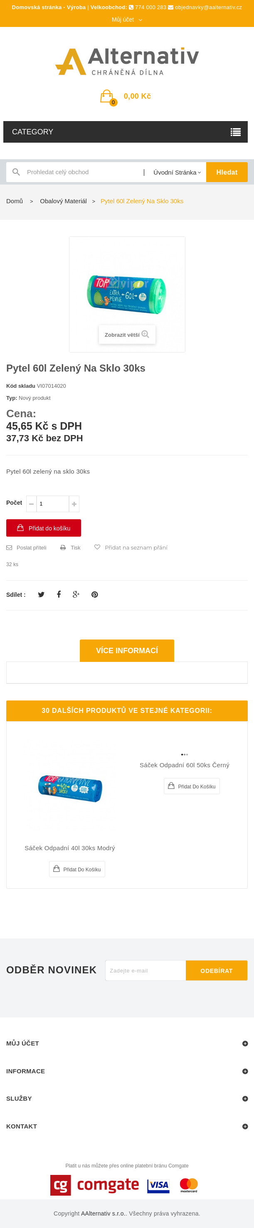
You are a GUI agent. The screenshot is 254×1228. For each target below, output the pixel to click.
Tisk (75, 548)
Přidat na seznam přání (136, 547)
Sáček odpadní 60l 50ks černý (184, 765)
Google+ (76, 594)
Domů (14, 200)
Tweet (41, 594)
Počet (14, 502)
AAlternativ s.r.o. (103, 1213)
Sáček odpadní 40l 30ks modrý (70, 848)
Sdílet (59, 594)
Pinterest (94, 594)
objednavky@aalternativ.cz (208, 7)
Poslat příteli (32, 548)
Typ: (11, 398)
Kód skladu (20, 386)
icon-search (16, 174)
